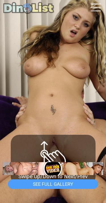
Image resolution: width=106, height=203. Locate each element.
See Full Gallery (53, 184)
